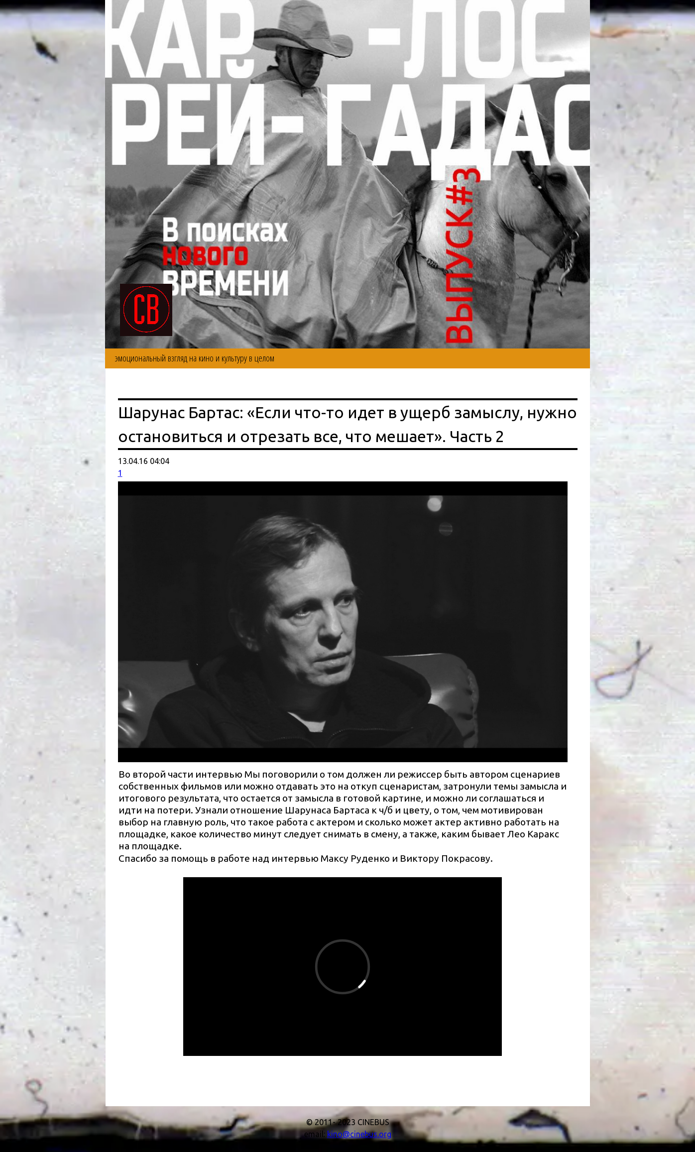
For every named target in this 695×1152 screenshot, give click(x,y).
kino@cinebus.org (359, 1134)
